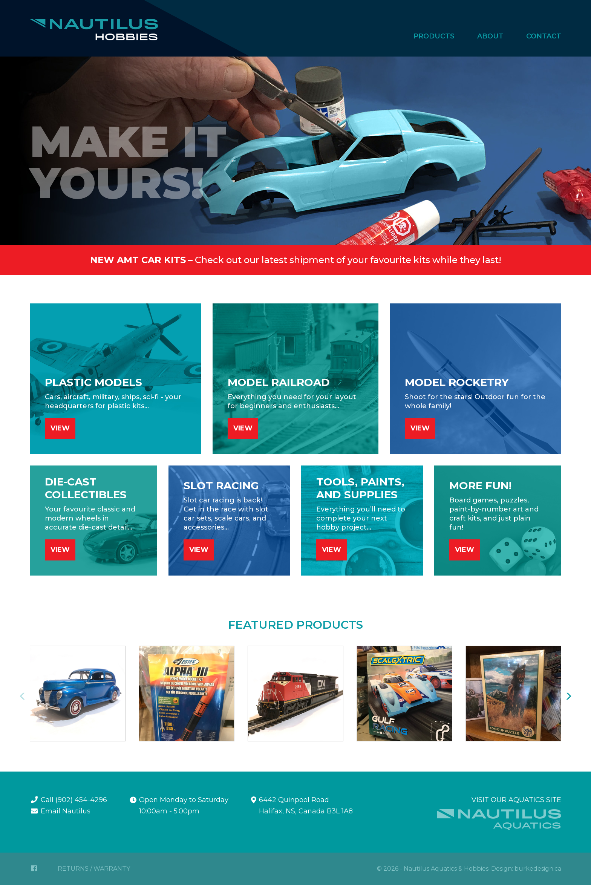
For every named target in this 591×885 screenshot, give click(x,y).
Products (434, 36)
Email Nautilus (65, 811)
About (490, 36)
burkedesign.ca (537, 868)
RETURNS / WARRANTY (94, 868)
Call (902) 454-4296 (74, 800)
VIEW (60, 428)
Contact (543, 36)
